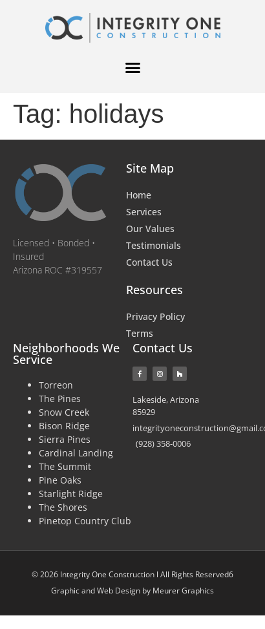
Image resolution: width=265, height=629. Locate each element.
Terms (139, 333)
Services (144, 212)
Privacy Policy (155, 316)
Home (138, 195)
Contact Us (149, 262)
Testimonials (153, 245)
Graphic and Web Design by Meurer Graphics (132, 590)
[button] (132, 68)
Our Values (150, 228)
